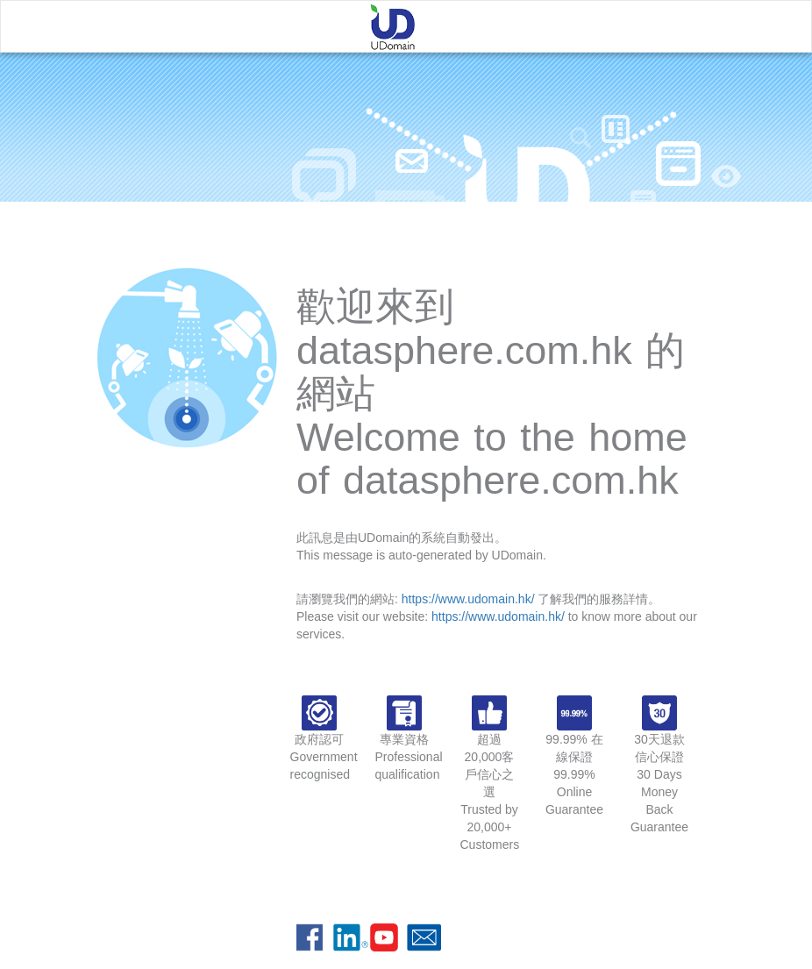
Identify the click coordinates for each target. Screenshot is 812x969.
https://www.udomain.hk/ (468, 599)
